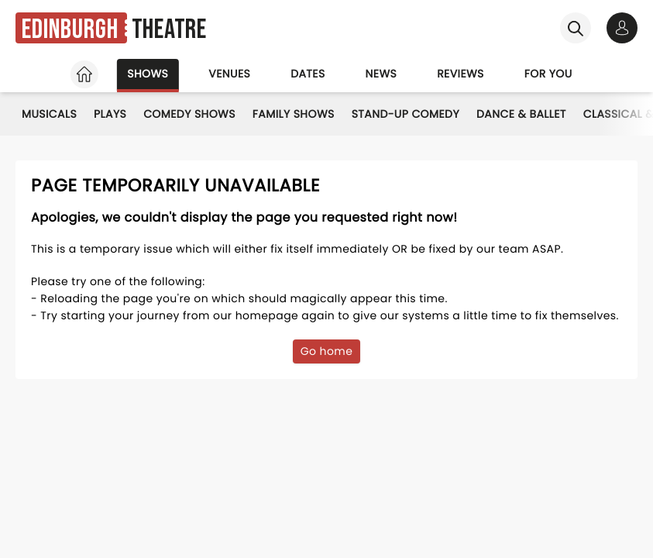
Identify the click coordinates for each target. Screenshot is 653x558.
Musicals (49, 114)
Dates (307, 73)
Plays (110, 114)
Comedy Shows (189, 114)
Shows (147, 73)
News (381, 73)
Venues (229, 73)
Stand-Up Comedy (405, 114)
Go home (327, 351)
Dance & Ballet (521, 114)
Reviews (460, 73)
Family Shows (294, 114)
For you (548, 73)
